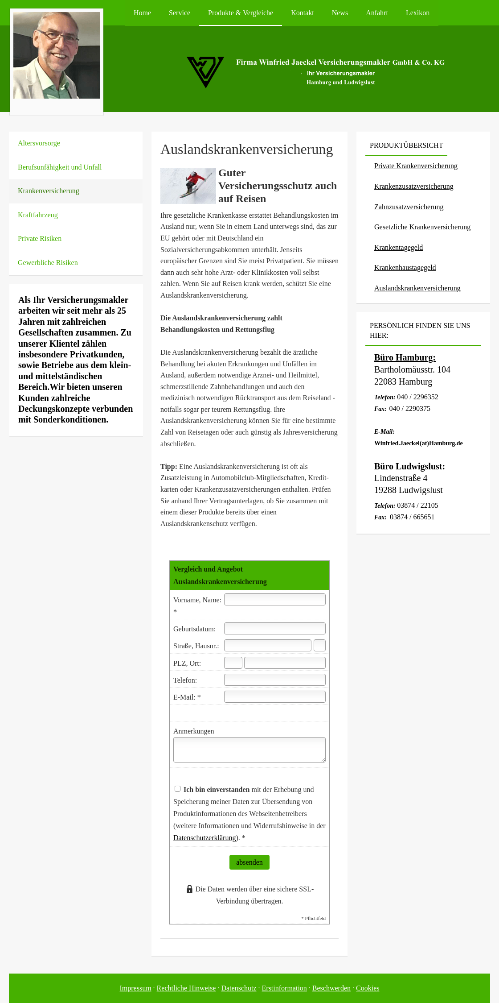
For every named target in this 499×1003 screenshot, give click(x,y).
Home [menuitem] (142, 13)
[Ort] (285, 663)
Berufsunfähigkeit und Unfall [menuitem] (60, 167)
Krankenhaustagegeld (405, 267)
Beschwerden (331, 988)
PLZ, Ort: (187, 663)
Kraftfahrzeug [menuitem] (38, 215)
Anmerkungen (193, 731)
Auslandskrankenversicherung (417, 288)
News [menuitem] (340, 13)
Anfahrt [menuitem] (377, 13)
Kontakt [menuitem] (302, 13)
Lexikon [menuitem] (417, 13)
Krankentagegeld (398, 247)
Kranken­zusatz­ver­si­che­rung (414, 186)
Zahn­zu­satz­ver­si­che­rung (408, 207)
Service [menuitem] (179, 13)
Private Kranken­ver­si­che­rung (416, 166)
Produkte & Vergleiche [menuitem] (240, 13)
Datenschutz (238, 988)
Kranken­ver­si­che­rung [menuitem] (48, 191)
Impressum (135, 988)
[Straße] (267, 645)
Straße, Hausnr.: (196, 646)
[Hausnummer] (320, 645)
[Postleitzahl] (233, 663)
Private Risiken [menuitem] (39, 238)
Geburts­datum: (194, 629)
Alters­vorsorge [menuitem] (39, 143)
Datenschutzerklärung (204, 837)
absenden (249, 862)
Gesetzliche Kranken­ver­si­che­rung (422, 227)
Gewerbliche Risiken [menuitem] (48, 262)
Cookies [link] (367, 988)
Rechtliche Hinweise (186, 988)
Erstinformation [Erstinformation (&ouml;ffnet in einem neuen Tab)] (284, 988)
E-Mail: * (187, 697)
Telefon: (185, 680)
